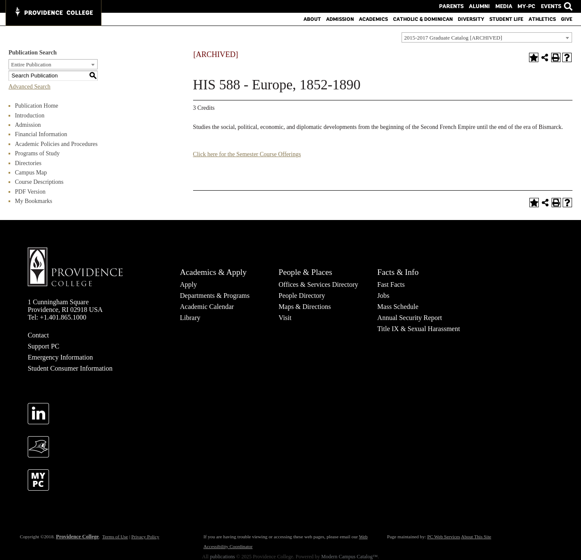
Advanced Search (29, 86)
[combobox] (487, 37)
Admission (340, 19)
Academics (373, 19)
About (312, 19)
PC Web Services (443, 536)
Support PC (43, 346)
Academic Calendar (207, 306)
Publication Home (36, 106)
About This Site (476, 536)
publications (222, 557)
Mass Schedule (397, 306)
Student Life (506, 19)
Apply (188, 284)
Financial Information (41, 134)
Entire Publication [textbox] (31, 64)
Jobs (383, 295)
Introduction (29, 115)
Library (190, 317)
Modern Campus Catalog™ (349, 557)
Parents (459, 6)
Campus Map (31, 172)
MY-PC (528, 6)
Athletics (542, 19)
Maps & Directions (305, 306)
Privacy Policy (145, 536)
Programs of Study (37, 153)
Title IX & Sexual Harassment (418, 328)
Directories (28, 163)
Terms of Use (115, 536)
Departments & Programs (215, 295)
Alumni (484, 6)
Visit (285, 317)
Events (551, 6)
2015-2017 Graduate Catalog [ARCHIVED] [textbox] (453, 37)
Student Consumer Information (70, 368)
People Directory (302, 295)
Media (507, 6)
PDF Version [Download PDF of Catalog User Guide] (30, 192)
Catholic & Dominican (423, 19)
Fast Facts (391, 284)
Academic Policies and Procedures (56, 144)
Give (566, 19)
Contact (38, 335)
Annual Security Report (409, 317)
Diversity (471, 19)
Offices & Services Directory (318, 284)
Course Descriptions (39, 182)
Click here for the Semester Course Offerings (247, 154)
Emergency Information (60, 357)
